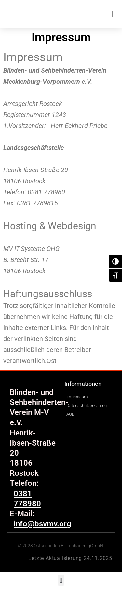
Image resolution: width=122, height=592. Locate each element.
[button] (111, 13)
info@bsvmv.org (29, 214)
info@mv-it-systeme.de (38, 282)
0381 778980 (27, 498)
